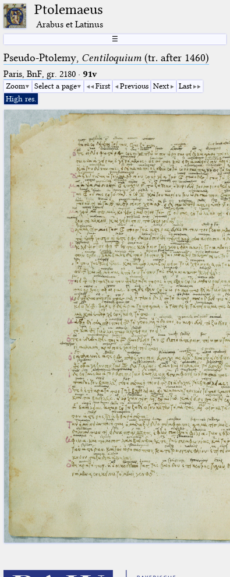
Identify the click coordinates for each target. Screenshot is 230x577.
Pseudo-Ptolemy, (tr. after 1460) (106, 57)
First (102, 85)
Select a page (55, 85)
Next (161, 85)
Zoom (15, 85)
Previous (134, 85)
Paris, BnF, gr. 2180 (39, 74)
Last (185, 85)
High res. (21, 98)
